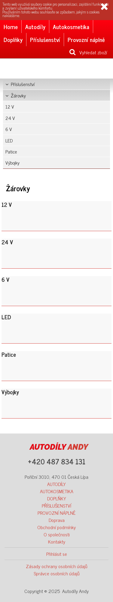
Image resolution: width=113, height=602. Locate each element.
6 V (8, 129)
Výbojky (12, 162)
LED (9, 140)
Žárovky (15, 95)
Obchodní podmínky (56, 527)
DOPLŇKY (56, 498)
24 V (10, 118)
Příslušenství (45, 39)
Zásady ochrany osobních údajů (56, 566)
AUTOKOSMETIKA (56, 491)
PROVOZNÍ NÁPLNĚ (56, 513)
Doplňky (13, 39)
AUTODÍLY (56, 484)
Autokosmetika (71, 26)
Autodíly (35, 26)
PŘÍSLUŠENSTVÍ (56, 505)
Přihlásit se (56, 554)
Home (11, 26)
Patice (11, 151)
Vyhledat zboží (88, 52)
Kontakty (56, 541)
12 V (9, 106)
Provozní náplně (86, 39)
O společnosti (57, 534)
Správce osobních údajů (57, 573)
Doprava (57, 520)
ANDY (59, 447)
